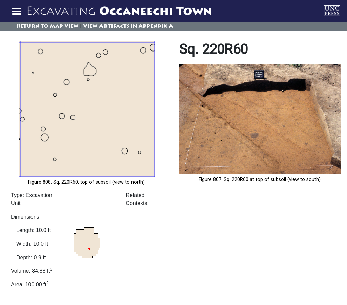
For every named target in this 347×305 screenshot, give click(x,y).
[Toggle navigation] (16, 11)
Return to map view (47, 26)
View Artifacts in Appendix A (128, 26)
